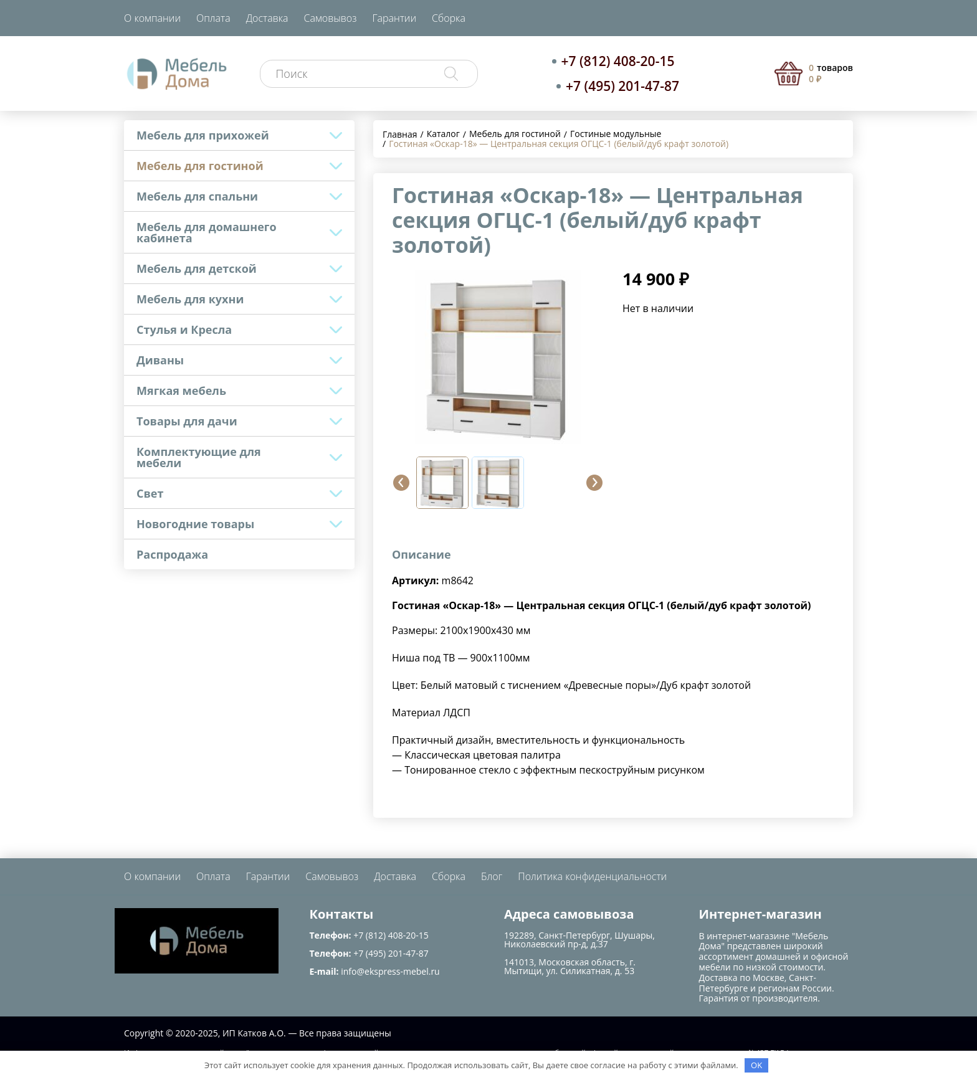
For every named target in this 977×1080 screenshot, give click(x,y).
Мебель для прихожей (202, 135)
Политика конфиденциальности (592, 876)
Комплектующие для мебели (198, 457)
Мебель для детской (196, 268)
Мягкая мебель (181, 390)
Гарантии (394, 18)
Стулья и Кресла (184, 329)
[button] (401, 482)
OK (756, 1065)
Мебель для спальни (197, 196)
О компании (152, 18)
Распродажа (172, 554)
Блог (491, 876)
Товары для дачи (186, 421)
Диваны (160, 360)
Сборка (448, 18)
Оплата (213, 18)
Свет (149, 493)
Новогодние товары (195, 523)
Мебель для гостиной (200, 165)
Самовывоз (330, 18)
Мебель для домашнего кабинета (206, 232)
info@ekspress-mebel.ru (390, 971)
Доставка (267, 18)
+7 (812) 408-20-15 (618, 61)
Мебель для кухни (190, 298)
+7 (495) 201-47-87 (622, 86)
